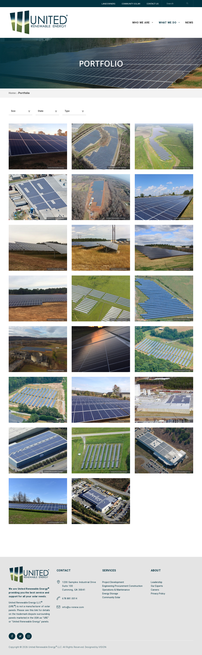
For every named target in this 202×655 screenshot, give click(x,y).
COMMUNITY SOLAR (131, 4)
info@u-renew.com (73, 607)
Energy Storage (110, 593)
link (36, 610)
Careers (155, 589)
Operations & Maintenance (116, 589)
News (189, 22)
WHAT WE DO (167, 22)
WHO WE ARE (141, 22)
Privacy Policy (158, 593)
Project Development (113, 582)
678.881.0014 (69, 598)
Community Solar (111, 597)
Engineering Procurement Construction (122, 586)
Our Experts (157, 586)
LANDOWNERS (108, 4)
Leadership (156, 582)
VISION (102, 647)
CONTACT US (153, 4)
